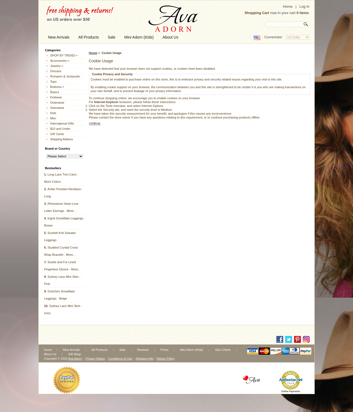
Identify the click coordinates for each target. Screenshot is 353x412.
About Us (50, 354)
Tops (53, 81)
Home (288, 6)
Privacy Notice (95, 358)
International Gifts (62, 123)
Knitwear (56, 97)
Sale (122, 349)
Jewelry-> (56, 66)
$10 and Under (60, 128)
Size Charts (223, 349)
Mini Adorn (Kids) (191, 349)
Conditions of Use (120, 358)
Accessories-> (59, 60)
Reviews (143, 349)
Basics (54, 92)
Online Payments (290, 391)
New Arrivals (71, 349)
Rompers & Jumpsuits (65, 76)
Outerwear (57, 102)
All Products (99, 349)
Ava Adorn (75, 358)
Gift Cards (57, 134)
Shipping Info (144, 358)
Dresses (55, 71)
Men (53, 118)
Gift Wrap (74, 354)
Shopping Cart (257, 13)
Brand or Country (57, 148)
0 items (302, 13)
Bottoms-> (57, 86)
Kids (53, 113)
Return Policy (166, 358)
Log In (304, 6)
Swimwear (57, 107)
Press (164, 349)
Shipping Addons (61, 139)
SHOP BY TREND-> (63, 55)
